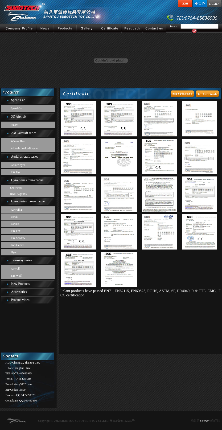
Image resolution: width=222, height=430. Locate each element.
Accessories (19, 292)
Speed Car (18, 100)
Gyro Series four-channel (27, 180)
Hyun (14, 252)
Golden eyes (18, 165)
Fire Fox (16, 231)
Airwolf (15, 268)
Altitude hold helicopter (24, 148)
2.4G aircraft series (23, 133)
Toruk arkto (17, 245)
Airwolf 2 (16, 209)
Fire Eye (16, 172)
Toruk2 (15, 223)
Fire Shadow (18, 238)
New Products (20, 284)
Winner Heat (18, 141)
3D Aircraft (18, 116)
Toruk (14, 216)
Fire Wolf (16, 275)
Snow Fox (16, 187)
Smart (14, 125)
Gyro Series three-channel (28, 201)
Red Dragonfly (18, 194)
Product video (20, 300)
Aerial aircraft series (24, 156)
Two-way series (21, 260)
